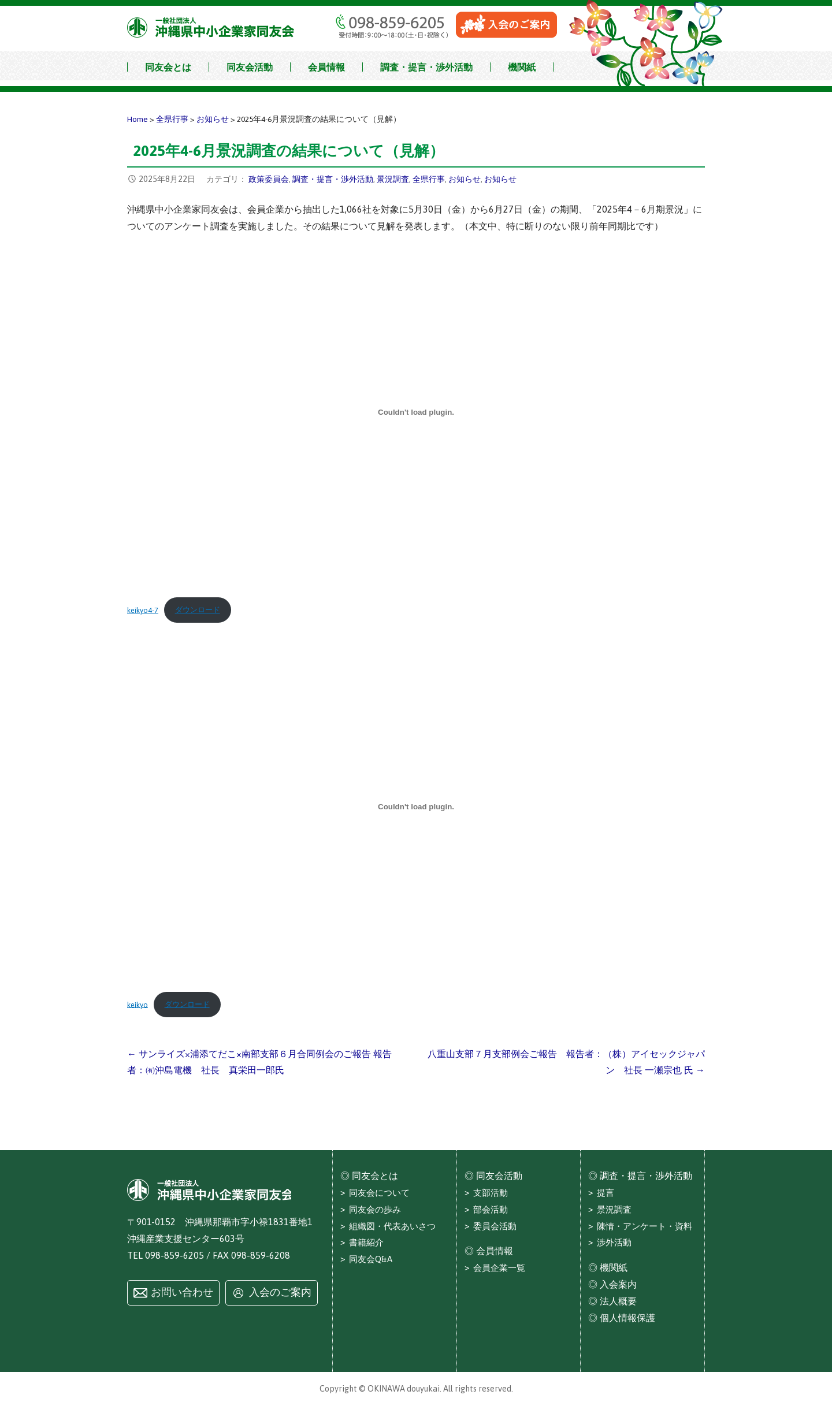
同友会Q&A (370, 1259)
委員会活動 (495, 1226)
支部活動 (490, 1192)
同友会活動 (249, 67)
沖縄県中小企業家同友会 (211, 27)
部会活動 (490, 1209)
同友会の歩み (375, 1209)
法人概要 (618, 1301)
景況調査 (393, 179)
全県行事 (429, 179)
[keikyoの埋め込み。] (416, 807)
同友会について (379, 1192)
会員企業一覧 (499, 1268)
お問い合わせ (182, 1292)
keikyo (137, 1004)
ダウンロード (197, 609)
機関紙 (522, 67)
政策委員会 (268, 179)
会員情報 (326, 67)
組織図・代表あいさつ (392, 1226)
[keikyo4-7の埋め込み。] (416, 412)
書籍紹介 (366, 1242)
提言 (605, 1192)
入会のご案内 (280, 1292)
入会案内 (618, 1284)
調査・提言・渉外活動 (426, 67)
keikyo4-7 (142, 609)
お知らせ (464, 179)
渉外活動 (614, 1242)
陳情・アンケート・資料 (644, 1226)
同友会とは (168, 67)
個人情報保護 (627, 1317)
